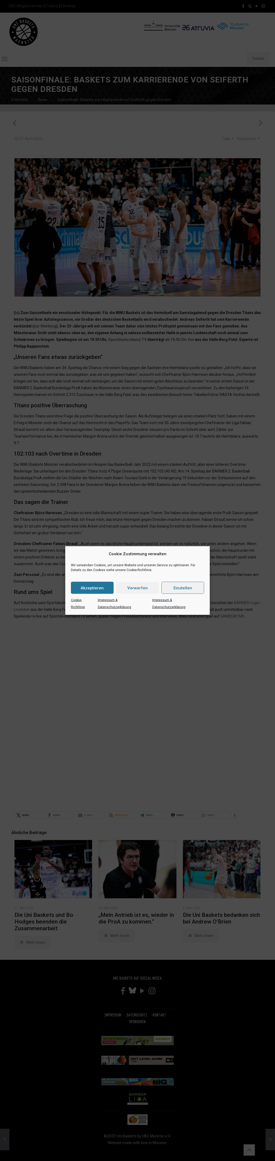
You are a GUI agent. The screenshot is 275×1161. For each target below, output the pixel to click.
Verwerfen (137, 587)
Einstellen (182, 587)
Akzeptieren (92, 587)
